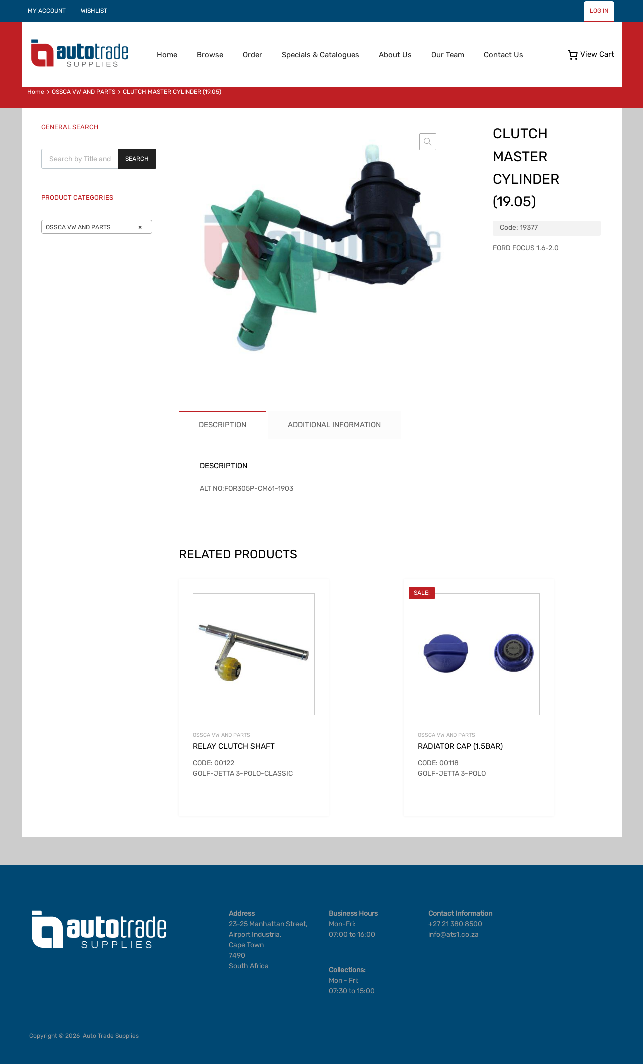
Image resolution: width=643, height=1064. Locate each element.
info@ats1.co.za (453, 934)
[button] (427, 141)
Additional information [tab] (334, 424)
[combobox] (96, 227)
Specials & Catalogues (320, 54)
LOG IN (599, 10)
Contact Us (503, 54)
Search (137, 158)
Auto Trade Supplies (111, 1035)
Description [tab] (222, 424)
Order (252, 54)
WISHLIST (94, 10)
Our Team (447, 54)
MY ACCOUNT (47, 10)
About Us (395, 54)
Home (167, 54)
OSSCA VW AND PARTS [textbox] (94, 227)
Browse (210, 54)
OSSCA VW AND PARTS (83, 91)
